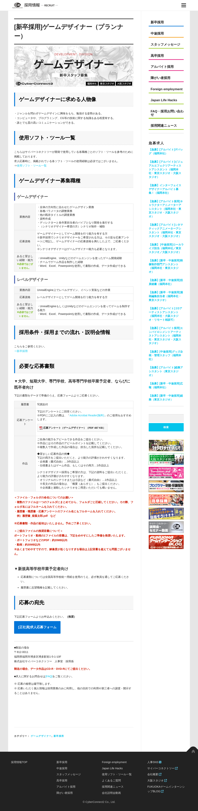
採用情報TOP (19, 762)
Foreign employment (167, 89)
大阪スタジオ (157, 780)
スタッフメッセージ (165, 44)
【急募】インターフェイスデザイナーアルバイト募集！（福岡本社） (165, 189)
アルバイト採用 (162, 67)
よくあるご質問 (111, 780)
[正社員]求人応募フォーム (37, 627)
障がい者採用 (160, 78)
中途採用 (157, 33)
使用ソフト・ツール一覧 (32, 165)
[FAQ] (48, 676)
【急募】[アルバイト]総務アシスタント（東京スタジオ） (166, 371)
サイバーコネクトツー (162, 768)
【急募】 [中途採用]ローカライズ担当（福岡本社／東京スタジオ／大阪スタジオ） (166, 248)
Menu (183, 5)
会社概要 (154, 774)
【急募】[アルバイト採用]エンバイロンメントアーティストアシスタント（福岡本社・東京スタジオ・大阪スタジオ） (166, 335)
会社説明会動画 (111, 792)
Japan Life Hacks (164, 100)
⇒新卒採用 (21, 351)
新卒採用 (59, 736)
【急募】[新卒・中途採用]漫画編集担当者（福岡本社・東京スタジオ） (166, 296)
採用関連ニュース (164, 126)
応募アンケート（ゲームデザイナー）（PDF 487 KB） (72, 428)
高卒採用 (157, 56)
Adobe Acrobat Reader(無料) (87, 415)
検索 (166, 427)
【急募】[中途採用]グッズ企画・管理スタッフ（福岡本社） (166, 355)
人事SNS (154, 762)
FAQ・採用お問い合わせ (167, 113)
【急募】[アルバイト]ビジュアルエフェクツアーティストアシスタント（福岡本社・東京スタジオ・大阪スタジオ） (166, 169)
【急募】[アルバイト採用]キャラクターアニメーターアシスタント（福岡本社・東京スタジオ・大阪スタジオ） (166, 209)
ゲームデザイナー (41, 736)
